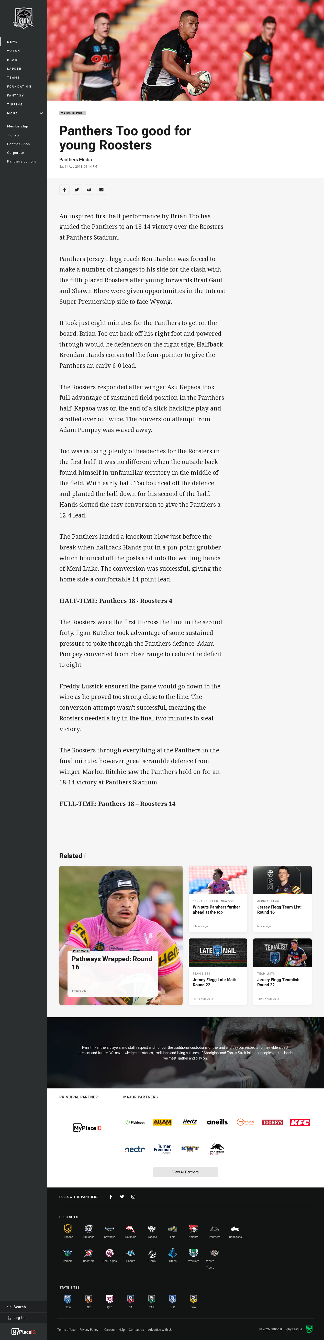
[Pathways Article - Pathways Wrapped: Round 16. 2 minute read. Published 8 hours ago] (121, 935)
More (25, 113)
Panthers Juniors (21, 161)
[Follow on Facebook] (111, 1196)
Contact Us (136, 1329)
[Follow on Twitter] (122, 1196)
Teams (13, 77)
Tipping (15, 104)
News (12, 42)
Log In (16, 1317)
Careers (109, 1329)
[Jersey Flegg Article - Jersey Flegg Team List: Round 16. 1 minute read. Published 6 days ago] (282, 899)
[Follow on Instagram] (133, 1196)
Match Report (72, 113)
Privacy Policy (89, 1329)
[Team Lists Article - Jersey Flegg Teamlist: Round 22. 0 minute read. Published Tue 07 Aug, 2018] (282, 971)
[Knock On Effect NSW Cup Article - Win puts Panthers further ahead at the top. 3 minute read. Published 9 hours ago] (218, 899)
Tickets (13, 135)
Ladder (14, 68)
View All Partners (185, 1172)
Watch (13, 50)
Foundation (19, 86)
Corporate (15, 152)
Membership (17, 126)
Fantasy (15, 95)
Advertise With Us (160, 1329)
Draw (12, 59)
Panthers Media (75, 159)
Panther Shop (18, 144)
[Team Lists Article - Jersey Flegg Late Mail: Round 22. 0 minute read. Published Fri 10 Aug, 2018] (218, 971)
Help (122, 1329)
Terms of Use (66, 1329)
